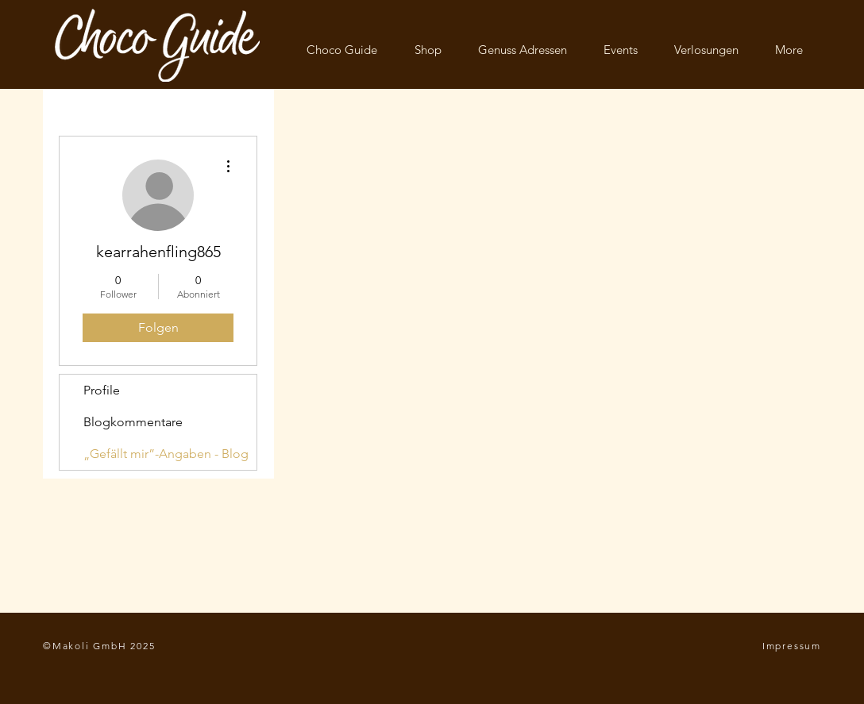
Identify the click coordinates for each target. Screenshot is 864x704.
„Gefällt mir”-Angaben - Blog (166, 453)
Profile (101, 390)
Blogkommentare (133, 421)
